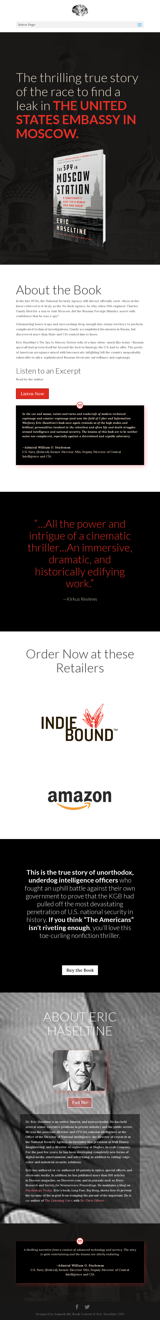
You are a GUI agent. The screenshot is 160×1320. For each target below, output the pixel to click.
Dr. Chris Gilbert (92, 1200)
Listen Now (32, 393)
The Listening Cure (58, 1200)
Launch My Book (67, 1314)
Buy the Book (80, 970)
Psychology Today (38, 1190)
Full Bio (80, 1102)
